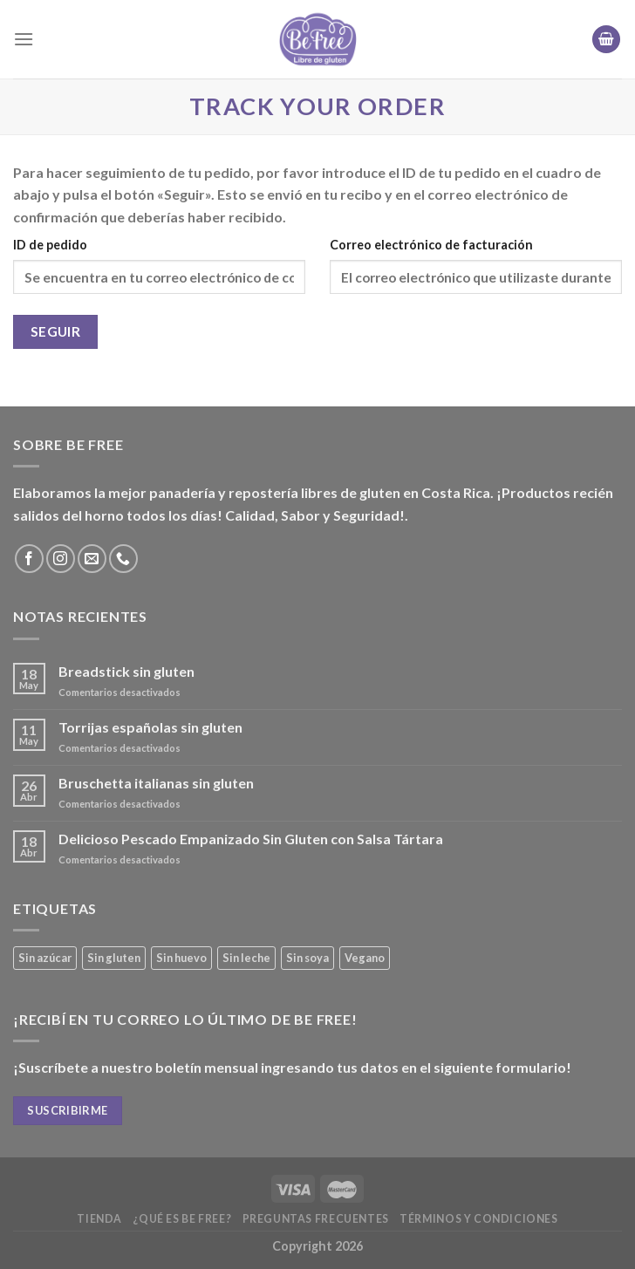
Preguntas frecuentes (315, 1218)
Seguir (56, 331)
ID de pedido (50, 244)
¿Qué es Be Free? (182, 1218)
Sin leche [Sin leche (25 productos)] (246, 958)
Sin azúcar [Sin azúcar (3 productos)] (45, 958)
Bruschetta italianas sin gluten (156, 782)
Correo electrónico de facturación (431, 244)
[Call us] (123, 558)
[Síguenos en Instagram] (60, 558)
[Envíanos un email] (92, 558)
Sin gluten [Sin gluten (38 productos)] (113, 958)
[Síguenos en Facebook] (29, 558)
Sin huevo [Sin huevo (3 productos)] (181, 958)
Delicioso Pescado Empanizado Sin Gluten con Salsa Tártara (250, 838)
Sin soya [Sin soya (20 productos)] (307, 958)
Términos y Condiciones (478, 1218)
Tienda (99, 1218)
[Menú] (23, 38)
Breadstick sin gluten (126, 671)
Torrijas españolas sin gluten (150, 727)
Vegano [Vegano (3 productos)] (365, 958)
